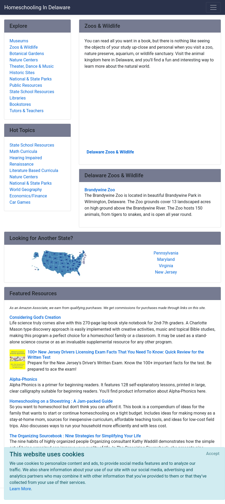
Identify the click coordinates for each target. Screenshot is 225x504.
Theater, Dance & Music (32, 66)
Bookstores (20, 104)
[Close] (213, 453)
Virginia (166, 265)
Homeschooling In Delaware (37, 7)
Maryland (166, 259)
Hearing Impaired (26, 157)
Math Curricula (23, 151)
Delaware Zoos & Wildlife (110, 152)
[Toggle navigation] (213, 7)
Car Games (20, 202)
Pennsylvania (166, 253)
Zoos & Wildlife (24, 47)
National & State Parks (31, 78)
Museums (19, 40)
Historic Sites (22, 72)
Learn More (20, 488)
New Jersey (166, 272)
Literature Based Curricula (34, 170)
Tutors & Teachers (26, 110)
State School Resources (32, 91)
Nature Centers (24, 59)
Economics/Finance (28, 195)
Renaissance (22, 164)
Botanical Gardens (27, 53)
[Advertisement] (149, 109)
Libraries (18, 98)
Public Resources (26, 85)
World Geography (26, 189)
